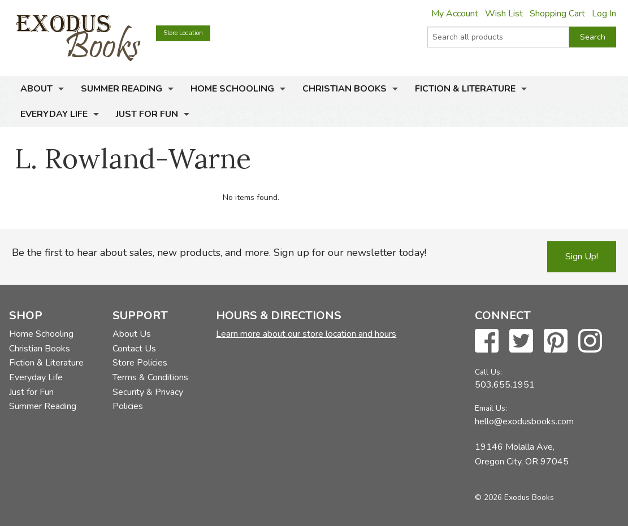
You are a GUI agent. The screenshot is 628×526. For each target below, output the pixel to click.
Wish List (504, 13)
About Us (131, 334)
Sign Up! (581, 256)
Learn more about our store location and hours (306, 334)
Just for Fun (147, 114)
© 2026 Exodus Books (514, 497)
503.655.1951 (505, 385)
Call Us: (488, 372)
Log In (604, 13)
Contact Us (134, 348)
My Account (454, 13)
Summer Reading (121, 88)
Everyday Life (54, 114)
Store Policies (139, 363)
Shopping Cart (557, 13)
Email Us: (491, 408)
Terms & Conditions (150, 377)
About (36, 88)
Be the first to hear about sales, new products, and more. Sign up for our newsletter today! (219, 252)
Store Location (183, 33)
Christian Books (344, 88)
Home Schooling (232, 88)
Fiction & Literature (465, 88)
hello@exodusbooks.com (524, 421)
